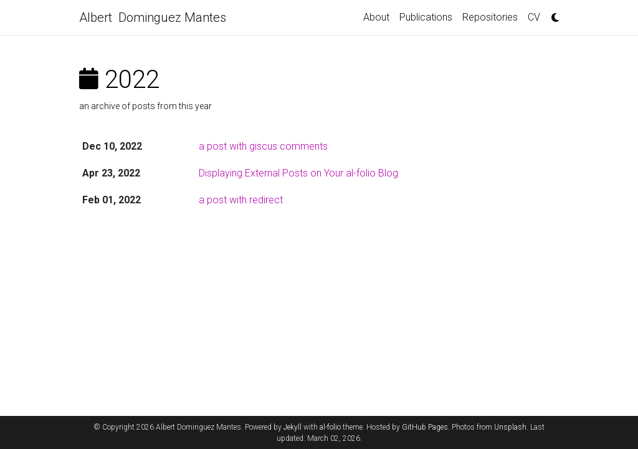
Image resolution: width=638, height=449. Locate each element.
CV (534, 17)
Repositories (490, 17)
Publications (425, 17)
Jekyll (292, 427)
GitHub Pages (425, 427)
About (376, 17)
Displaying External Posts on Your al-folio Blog (298, 173)
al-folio (330, 427)
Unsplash (510, 427)
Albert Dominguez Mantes (152, 17)
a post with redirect (241, 200)
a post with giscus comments (263, 146)
